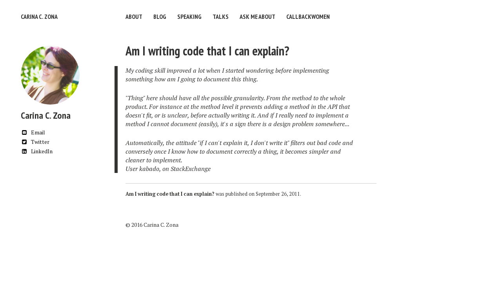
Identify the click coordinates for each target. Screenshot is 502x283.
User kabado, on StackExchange (168, 168)
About (134, 16)
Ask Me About (257, 16)
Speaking (189, 16)
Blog (159, 16)
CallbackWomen (308, 16)
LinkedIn (37, 151)
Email (33, 132)
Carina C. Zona (39, 16)
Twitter (35, 141)
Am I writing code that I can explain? (207, 50)
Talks (221, 16)
